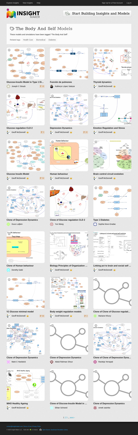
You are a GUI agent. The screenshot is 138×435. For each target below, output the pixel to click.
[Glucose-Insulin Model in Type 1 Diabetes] (26, 68)
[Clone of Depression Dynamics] (26, 205)
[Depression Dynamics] (69, 113)
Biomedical (40, 40)
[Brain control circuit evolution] (112, 159)
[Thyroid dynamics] (112, 68)
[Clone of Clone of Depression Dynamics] (112, 343)
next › (72, 417)
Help (38, 3)
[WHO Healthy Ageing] (26, 389)
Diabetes (52, 40)
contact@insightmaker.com (15, 426)
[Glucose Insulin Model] (26, 159)
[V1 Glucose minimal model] (26, 297)
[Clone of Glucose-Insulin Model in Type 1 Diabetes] (69, 389)
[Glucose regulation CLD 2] (26, 113)
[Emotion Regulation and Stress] (112, 113)
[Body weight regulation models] (69, 297)
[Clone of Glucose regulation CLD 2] (69, 205)
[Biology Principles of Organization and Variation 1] (69, 251)
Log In (129, 3)
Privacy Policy (37, 426)
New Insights (28, 3)
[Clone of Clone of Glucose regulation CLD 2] (112, 297)
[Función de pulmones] (69, 68)
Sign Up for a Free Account (112, 3)
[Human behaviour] (69, 159)
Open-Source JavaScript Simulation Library (55, 429)
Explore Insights (13, 3)
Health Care (28, 40)
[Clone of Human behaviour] (26, 251)
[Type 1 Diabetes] (112, 205)
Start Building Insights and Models (97, 13)
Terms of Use (27, 426)
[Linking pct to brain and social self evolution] (112, 251)
